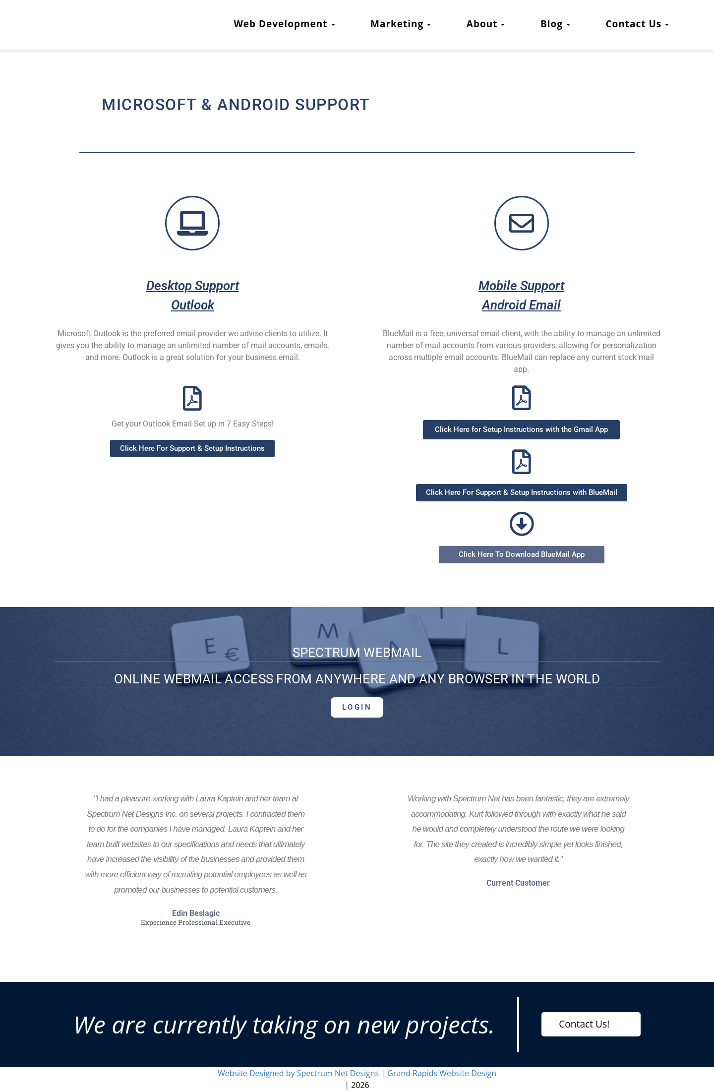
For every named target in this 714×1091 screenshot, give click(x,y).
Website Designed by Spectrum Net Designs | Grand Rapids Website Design (357, 1073)
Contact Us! (584, 1023)
